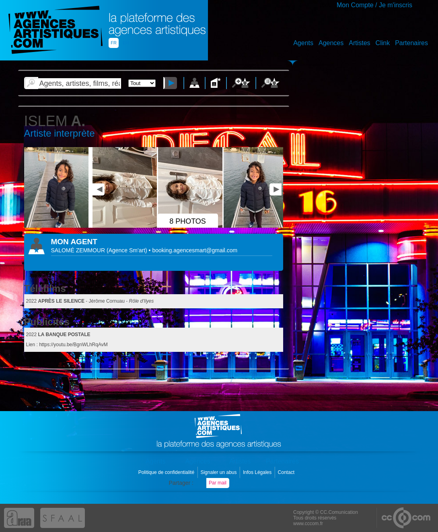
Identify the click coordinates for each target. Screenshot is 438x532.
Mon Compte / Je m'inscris (374, 5)
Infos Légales (258, 472)
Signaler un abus (219, 472)
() (128, 250)
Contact (287, 472)
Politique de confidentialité (167, 472)
